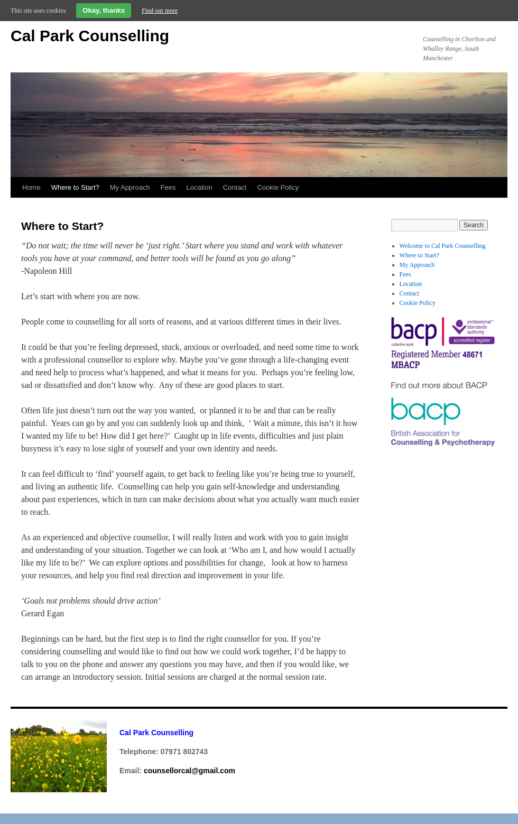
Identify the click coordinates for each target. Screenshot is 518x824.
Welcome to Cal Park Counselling (443, 245)
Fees (168, 187)
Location (199, 187)
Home (31, 187)
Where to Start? (75, 187)
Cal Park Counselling (90, 35)
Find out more (160, 10)
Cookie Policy (278, 187)
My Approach (130, 187)
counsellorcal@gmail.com (189, 770)
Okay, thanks (103, 10)
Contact (235, 187)
